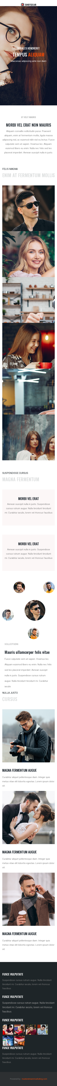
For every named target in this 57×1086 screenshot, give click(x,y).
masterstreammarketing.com (34, 1079)
